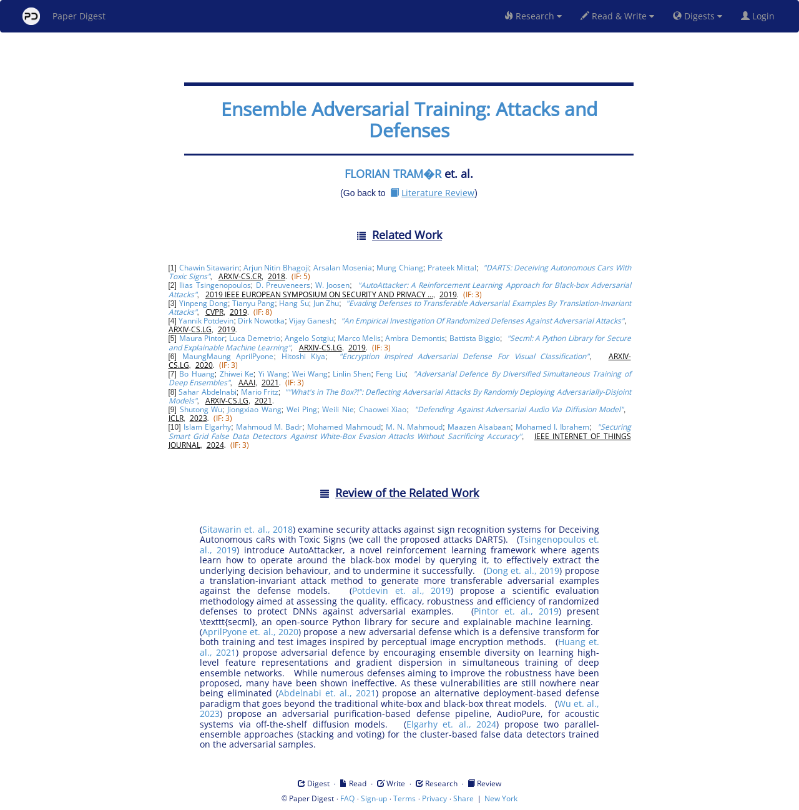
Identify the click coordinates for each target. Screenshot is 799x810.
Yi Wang (272, 373)
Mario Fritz (259, 392)
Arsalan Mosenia (342, 267)
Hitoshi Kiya (304, 356)
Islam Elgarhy (207, 427)
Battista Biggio (474, 338)
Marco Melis (359, 338)
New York (500, 798)
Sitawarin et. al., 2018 (247, 529)
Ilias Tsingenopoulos (214, 285)
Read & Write (617, 16)
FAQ (347, 798)
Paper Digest (63, 16)
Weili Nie (337, 409)
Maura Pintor (202, 338)
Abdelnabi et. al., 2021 (327, 693)
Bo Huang (196, 373)
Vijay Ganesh (311, 320)
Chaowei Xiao (382, 409)
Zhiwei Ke (236, 373)
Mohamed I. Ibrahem (552, 427)
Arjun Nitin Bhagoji (276, 267)
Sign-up (374, 798)
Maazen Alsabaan (479, 427)
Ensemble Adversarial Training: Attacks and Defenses (409, 119)
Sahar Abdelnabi (207, 392)
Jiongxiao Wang (254, 409)
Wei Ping (302, 409)
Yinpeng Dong (203, 303)
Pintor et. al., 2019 (516, 611)
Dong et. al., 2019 (523, 570)
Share (463, 798)
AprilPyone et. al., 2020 (250, 632)
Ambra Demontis (414, 338)
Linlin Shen (352, 373)
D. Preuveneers (283, 285)
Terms (404, 798)
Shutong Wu (201, 409)
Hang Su (293, 303)
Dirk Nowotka (261, 320)
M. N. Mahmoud (414, 427)
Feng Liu (390, 373)
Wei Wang (310, 373)
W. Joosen (332, 285)
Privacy (434, 798)
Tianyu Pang (253, 303)
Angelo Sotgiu (309, 338)
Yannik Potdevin (206, 320)
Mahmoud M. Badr (269, 427)
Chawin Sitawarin (209, 267)
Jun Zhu (326, 303)
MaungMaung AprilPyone (228, 356)
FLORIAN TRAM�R (393, 173)
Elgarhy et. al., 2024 (451, 724)
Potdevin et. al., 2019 (401, 590)
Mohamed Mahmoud (344, 427)
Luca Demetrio (254, 338)
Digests (697, 16)
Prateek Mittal (452, 267)
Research (533, 16)
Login (760, 16)
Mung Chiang (399, 267)
